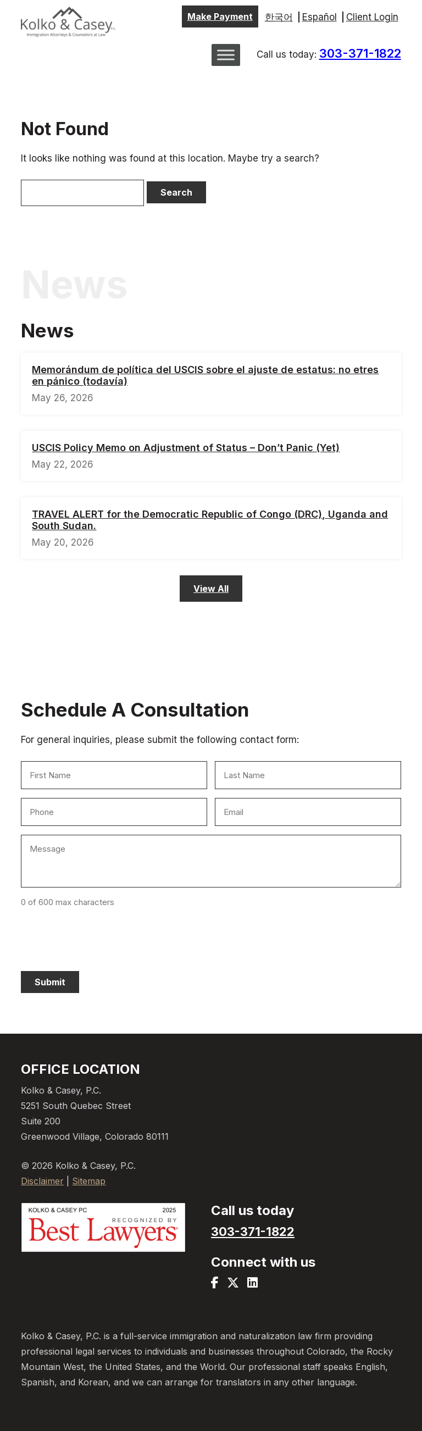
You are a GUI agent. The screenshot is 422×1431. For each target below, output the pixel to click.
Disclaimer (42, 1180)
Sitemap (89, 1180)
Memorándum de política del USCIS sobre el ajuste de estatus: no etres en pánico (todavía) (205, 375)
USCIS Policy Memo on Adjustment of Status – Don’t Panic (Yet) (186, 447)
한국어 (279, 17)
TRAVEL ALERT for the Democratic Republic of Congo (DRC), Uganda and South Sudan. (210, 519)
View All (211, 588)
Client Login (372, 17)
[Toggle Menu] (226, 54)
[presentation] (104, 937)
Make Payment (220, 16)
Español (319, 17)
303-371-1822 (360, 53)
